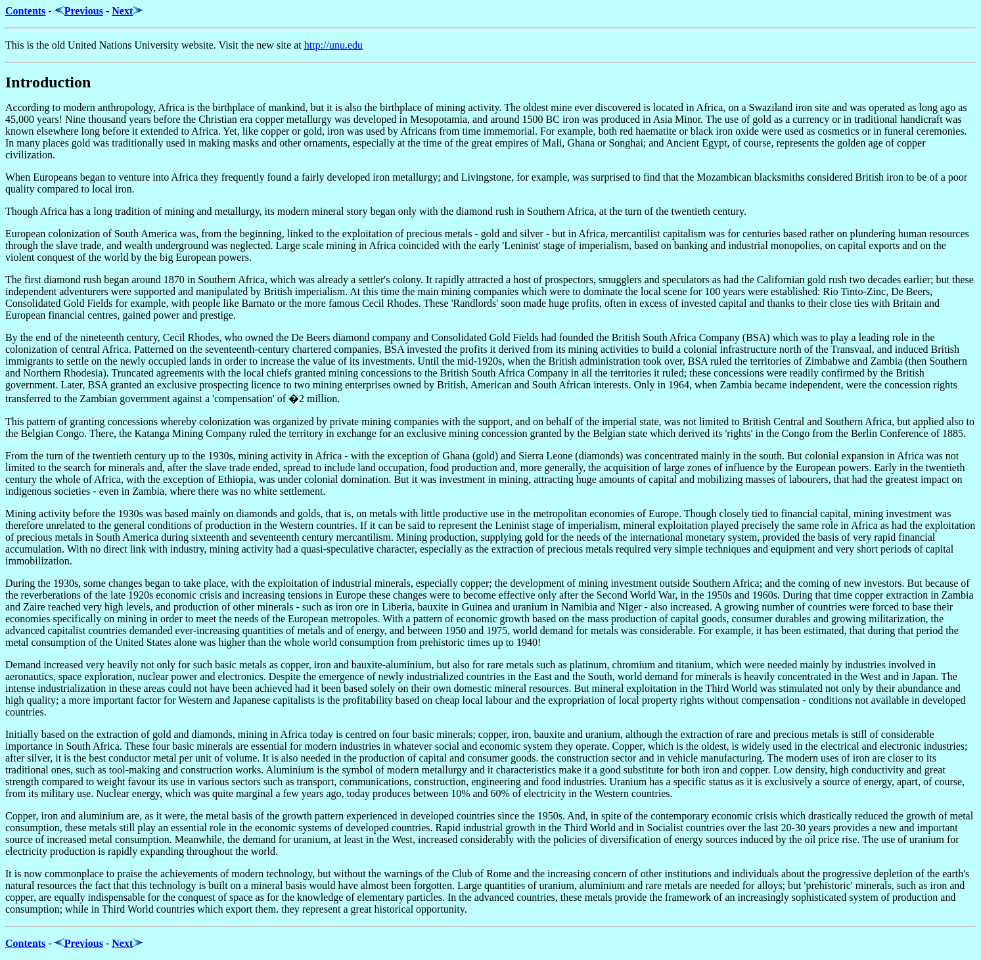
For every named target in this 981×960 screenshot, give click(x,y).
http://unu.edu (333, 45)
